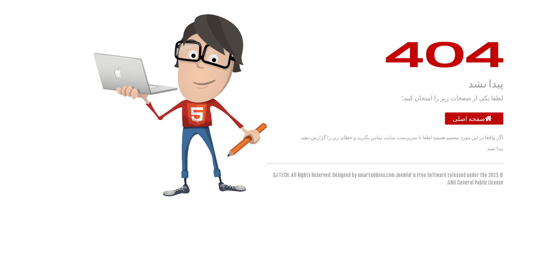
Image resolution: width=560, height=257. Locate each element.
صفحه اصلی (455, 118)
